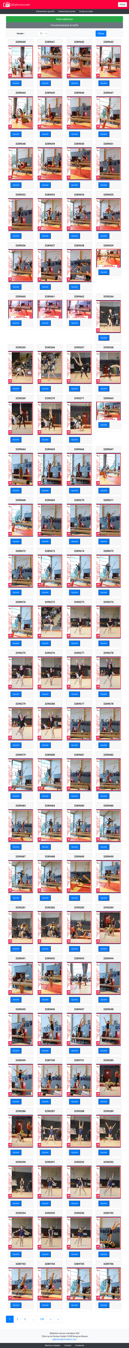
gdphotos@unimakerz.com (64, 1339)
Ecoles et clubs (86, 11)
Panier (122, 4)
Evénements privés (67, 11)
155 (42, 1319)
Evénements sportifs (45, 11)
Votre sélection (64, 19)
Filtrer (101, 33)
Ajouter (16, 83)
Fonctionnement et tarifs (64, 25)
